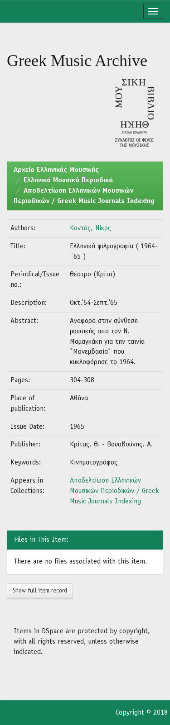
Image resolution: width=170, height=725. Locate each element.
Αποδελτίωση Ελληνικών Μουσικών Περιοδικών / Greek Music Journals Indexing (114, 491)
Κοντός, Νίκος (90, 228)
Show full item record (40, 591)
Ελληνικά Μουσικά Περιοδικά (68, 180)
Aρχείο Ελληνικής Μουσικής (56, 170)
